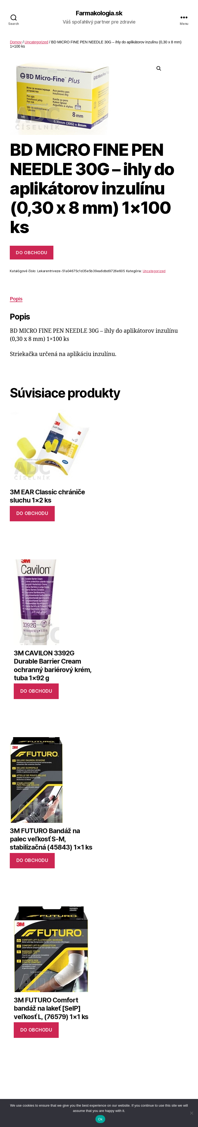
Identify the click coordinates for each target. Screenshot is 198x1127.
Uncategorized (36, 42)
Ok (100, 1119)
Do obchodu (31, 252)
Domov (15, 42)
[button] (159, 68)
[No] (191, 1113)
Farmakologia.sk (99, 13)
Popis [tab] (16, 299)
